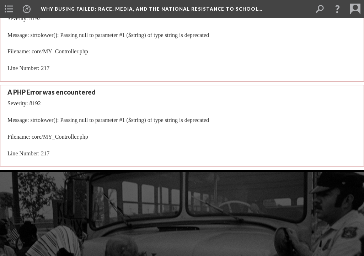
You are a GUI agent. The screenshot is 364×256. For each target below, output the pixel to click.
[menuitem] (9, 9)
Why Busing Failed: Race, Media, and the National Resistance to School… (151, 9)
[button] (337, 9)
